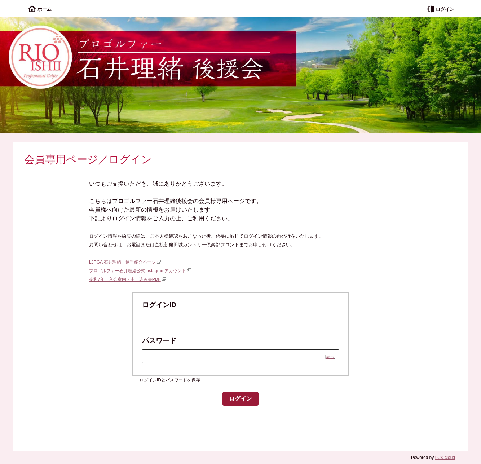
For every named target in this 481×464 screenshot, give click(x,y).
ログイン (440, 9)
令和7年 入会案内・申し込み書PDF (125, 279)
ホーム (40, 9)
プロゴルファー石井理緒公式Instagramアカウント (137, 270)
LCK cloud (445, 457)
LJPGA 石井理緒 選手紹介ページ (122, 262)
